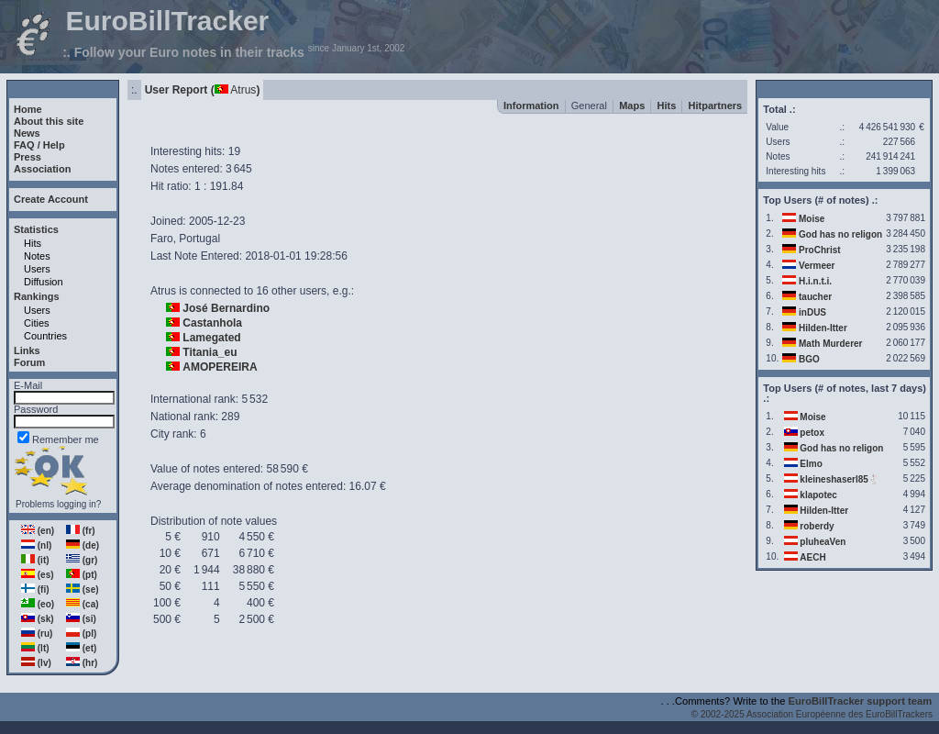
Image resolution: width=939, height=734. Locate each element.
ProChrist (820, 250)
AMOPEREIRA (219, 367)
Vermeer (816, 266)
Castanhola (212, 323)
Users (37, 268)
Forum (29, 362)
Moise (811, 219)
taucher (815, 297)
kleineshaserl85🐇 (839, 479)
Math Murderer (830, 344)
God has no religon (840, 234)
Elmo (811, 464)
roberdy (817, 526)
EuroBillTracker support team (861, 700)
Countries (45, 335)
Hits (32, 243)
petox (812, 433)
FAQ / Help (39, 144)
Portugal (199, 238)
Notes (37, 255)
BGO (809, 359)
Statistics (36, 229)
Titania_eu (209, 352)
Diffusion (43, 281)
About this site (48, 121)
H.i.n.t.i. (815, 281)
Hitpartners (716, 105)
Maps (632, 105)
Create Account (51, 199)
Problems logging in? (58, 504)
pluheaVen (822, 542)
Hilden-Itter (823, 328)
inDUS (812, 312)
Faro (161, 238)
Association (42, 168)
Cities (37, 322)
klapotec (818, 495)
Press (27, 156)
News (27, 133)
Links (27, 350)
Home (28, 109)
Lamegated (211, 337)
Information (531, 105)
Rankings (37, 296)
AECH (812, 557)
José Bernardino (226, 308)
